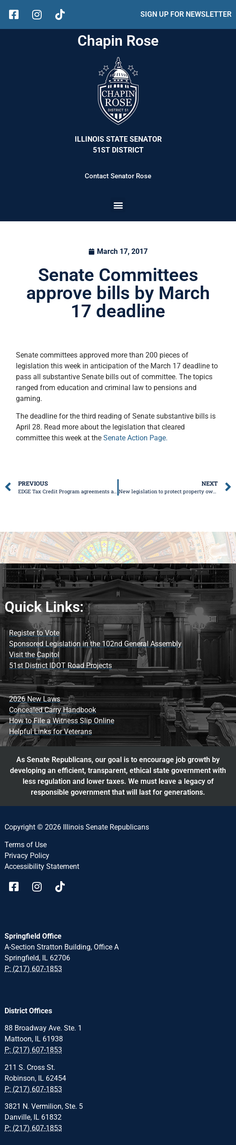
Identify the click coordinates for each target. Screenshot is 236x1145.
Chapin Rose (118, 40)
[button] (118, 204)
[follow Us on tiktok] (63, 14)
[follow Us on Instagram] (40, 14)
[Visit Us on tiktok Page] (63, 886)
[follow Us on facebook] (17, 14)
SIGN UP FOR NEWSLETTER (185, 14)
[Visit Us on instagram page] (40, 886)
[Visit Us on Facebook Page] (17, 886)
